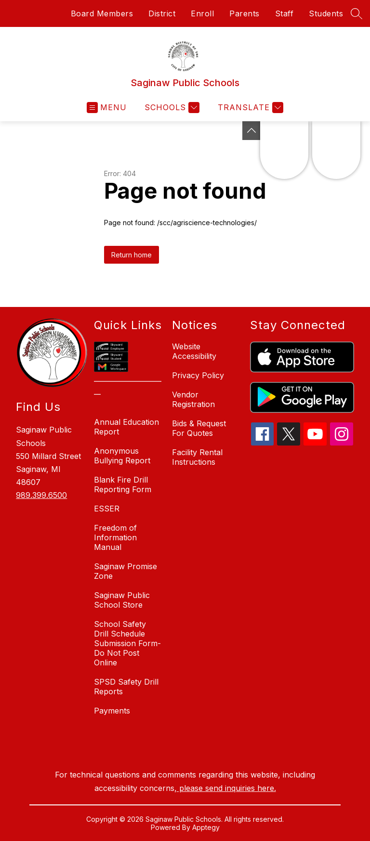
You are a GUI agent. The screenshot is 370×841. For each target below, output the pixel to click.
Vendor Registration (193, 399)
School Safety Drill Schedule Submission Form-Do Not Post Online (127, 643)
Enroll (202, 13)
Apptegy (206, 827)
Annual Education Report (126, 426)
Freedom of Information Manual (115, 537)
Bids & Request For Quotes (199, 428)
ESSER (106, 508)
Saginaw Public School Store (122, 600)
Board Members (102, 13)
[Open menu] (107, 108)
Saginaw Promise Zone (125, 571)
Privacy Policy (198, 375)
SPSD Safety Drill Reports (126, 686)
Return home (131, 255)
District (161, 13)
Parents (244, 13)
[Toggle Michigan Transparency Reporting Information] (251, 130)
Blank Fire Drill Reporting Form (122, 484)
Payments (112, 710)
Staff (284, 13)
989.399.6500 (41, 495)
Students (326, 13)
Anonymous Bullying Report (122, 455)
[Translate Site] (249, 108)
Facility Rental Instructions (197, 457)
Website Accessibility (194, 351)
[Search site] (356, 13)
